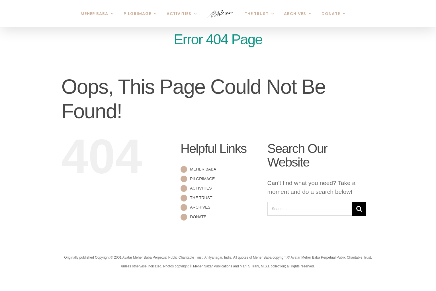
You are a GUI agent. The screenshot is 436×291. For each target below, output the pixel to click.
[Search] (359, 209)
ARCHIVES (200, 207)
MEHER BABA (203, 169)
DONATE (198, 217)
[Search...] (310, 209)
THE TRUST (201, 198)
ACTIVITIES (201, 188)
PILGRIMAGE (202, 178)
